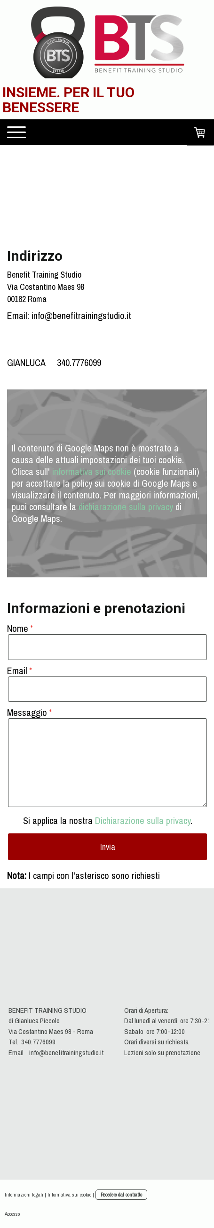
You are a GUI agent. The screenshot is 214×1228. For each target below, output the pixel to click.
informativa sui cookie (91, 471)
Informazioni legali (24, 1194)
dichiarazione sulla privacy (126, 506)
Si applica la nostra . (107, 820)
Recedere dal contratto (121, 1194)
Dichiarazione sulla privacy (142, 820)
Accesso (12, 1213)
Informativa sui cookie (69, 1194)
